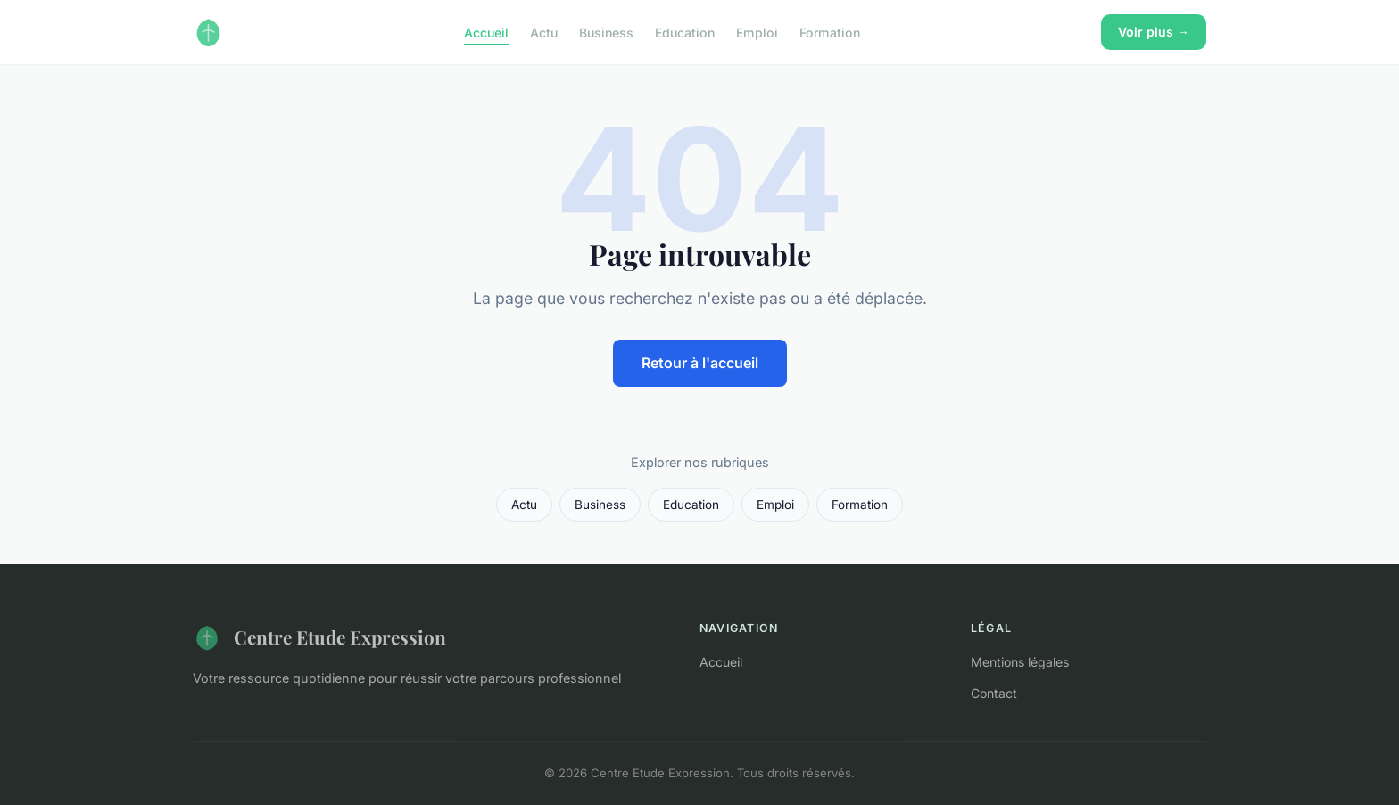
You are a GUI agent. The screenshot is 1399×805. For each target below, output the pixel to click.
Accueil (486, 31)
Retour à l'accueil (700, 363)
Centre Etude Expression (319, 637)
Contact (994, 693)
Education (685, 31)
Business (606, 31)
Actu (544, 31)
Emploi (757, 31)
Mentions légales (1020, 661)
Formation (829, 31)
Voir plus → (1153, 31)
